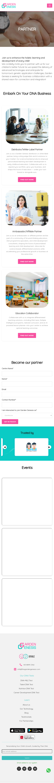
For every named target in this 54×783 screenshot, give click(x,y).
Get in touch (10, 422)
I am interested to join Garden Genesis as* (19, 410)
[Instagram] (19, 769)
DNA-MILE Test (26, 680)
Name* (4, 379)
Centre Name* (7, 368)
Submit (27, 758)
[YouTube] (35, 769)
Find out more (27, 180)
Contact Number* (9, 400)
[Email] (24, 769)
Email (4, 389)
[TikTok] (30, 769)
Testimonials (26, 717)
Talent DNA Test (26, 684)
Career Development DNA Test (26, 692)
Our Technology (26, 709)
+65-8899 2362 (28, 665)
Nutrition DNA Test (26, 688)
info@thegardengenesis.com (28, 669)
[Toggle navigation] (49, 6)
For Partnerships (26, 721)
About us (26, 705)
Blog (26, 713)
